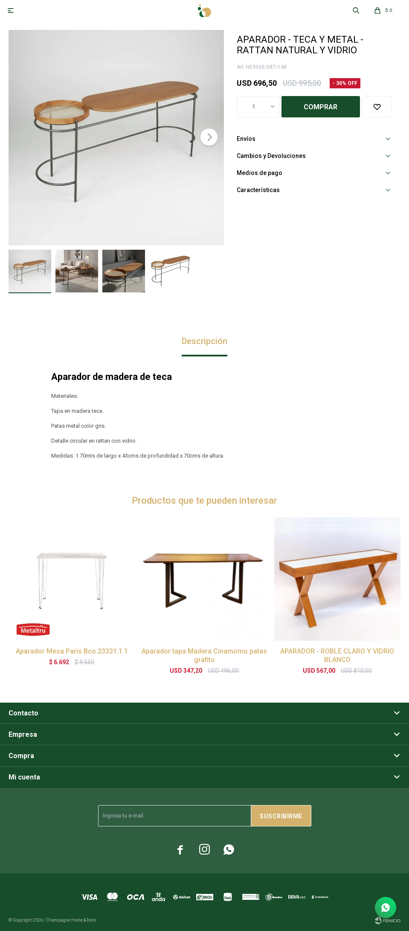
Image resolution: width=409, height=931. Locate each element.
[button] (209, 137)
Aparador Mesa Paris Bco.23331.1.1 (72, 651)
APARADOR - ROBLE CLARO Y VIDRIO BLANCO (337, 655)
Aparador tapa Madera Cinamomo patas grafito (204, 655)
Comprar (320, 107)
